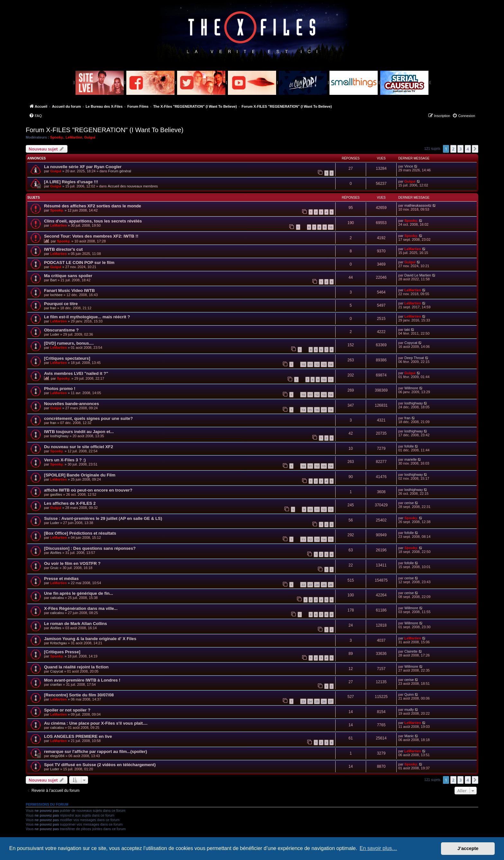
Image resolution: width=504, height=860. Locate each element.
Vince (408, 166)
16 (317, 410)
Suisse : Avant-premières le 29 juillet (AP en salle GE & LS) (103, 518)
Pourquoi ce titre (61, 303)
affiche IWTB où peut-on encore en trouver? (88, 490)
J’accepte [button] (468, 848)
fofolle (409, 446)
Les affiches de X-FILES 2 (70, 503)
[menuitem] (35, 116)
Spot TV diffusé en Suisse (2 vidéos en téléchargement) (100, 764)
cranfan (56, 684)
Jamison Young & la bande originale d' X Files (90, 638)
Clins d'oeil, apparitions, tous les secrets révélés (93, 221)
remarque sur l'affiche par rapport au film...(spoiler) (95, 751)
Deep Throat (414, 358)
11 (310, 364)
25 (323, 585)
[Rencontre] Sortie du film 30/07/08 (79, 695)
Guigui (89, 137)
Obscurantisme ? (61, 330)
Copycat (410, 343)
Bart (53, 280)
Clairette (411, 651)
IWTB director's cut (63, 249)
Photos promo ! (59, 388)
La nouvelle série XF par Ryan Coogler (83, 166)
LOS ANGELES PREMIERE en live (78, 736)
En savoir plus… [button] (378, 848)
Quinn (409, 694)
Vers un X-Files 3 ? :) (65, 459)
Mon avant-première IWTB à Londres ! (82, 680)
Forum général (119, 171)
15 (310, 410)
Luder (54, 334)
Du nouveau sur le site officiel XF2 (78, 446)
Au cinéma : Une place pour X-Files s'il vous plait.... (96, 723)
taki (407, 329)
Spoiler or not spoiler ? (67, 710)
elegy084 (57, 756)
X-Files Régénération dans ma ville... (81, 608)
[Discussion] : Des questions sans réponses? (90, 548)
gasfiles (56, 494)
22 (303, 585)
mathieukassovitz (417, 205)
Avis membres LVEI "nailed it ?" (76, 373)
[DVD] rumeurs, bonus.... (69, 343)
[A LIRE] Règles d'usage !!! (71, 181)
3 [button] (460, 149)
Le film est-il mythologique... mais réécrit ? (87, 316)
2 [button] (453, 149)
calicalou (57, 598)
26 (330, 585)
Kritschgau (58, 643)
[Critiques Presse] (62, 651)
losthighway (413, 403)
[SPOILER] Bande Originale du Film (79, 475)
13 (323, 364)
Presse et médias (61, 578)
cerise (409, 503)
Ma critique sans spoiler (68, 275)
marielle (410, 459)
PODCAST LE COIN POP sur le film (79, 262)
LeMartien (74, 137)
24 (317, 585)
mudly (409, 709)
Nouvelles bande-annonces (71, 403)
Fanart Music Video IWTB (69, 290)
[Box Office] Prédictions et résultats (80, 533)
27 (330, 701)
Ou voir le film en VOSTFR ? (72, 563)
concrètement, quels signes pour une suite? (88, 418)
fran (53, 308)
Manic (409, 736)
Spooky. (57, 137)
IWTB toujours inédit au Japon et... (79, 431)
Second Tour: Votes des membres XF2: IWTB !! (91, 236)
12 (317, 364)
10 (330, 227)
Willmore (411, 388)
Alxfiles (55, 553)
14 (330, 364)
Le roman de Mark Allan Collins (75, 623)
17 (323, 410)
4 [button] (468, 149)
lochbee (56, 295)
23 (310, 585)
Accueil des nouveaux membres (133, 186)
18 (330, 410)
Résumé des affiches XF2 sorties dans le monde (92, 206)
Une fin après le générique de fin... (78, 593)
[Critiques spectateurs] (67, 358)
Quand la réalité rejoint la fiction (76, 667)
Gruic (54, 568)
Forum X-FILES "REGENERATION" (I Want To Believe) (105, 129)
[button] (475, 149)
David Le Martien (417, 275)
